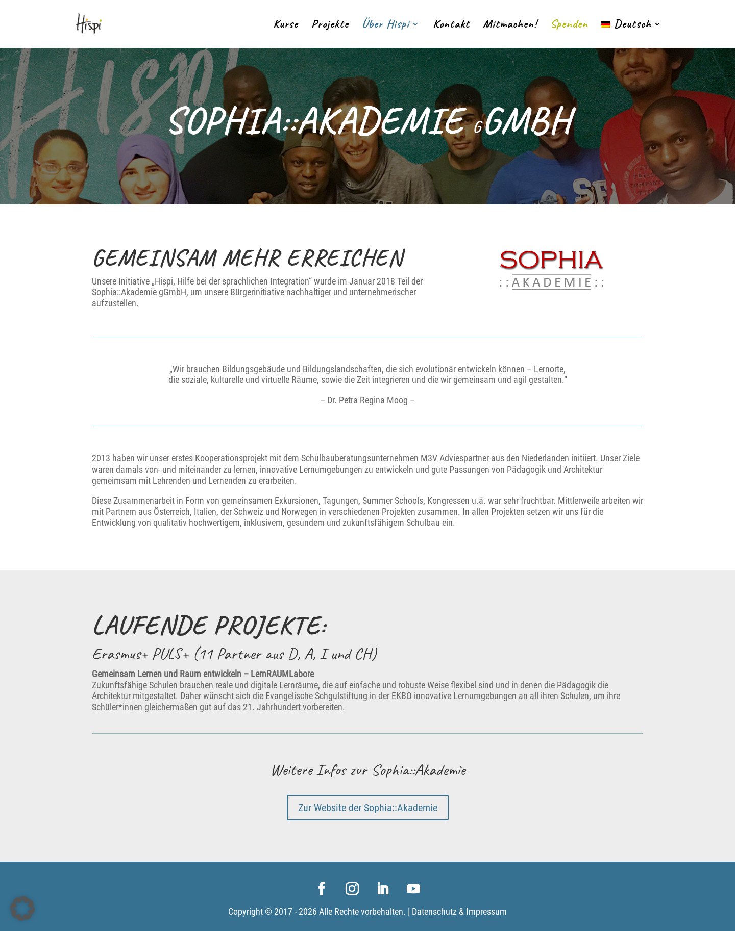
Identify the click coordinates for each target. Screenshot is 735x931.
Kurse (285, 25)
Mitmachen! (510, 25)
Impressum (486, 911)
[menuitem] (631, 34)
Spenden (569, 25)
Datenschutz (434, 911)
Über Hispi (385, 25)
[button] (22, 908)
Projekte (330, 25)
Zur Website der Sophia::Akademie (367, 807)
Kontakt (451, 25)
